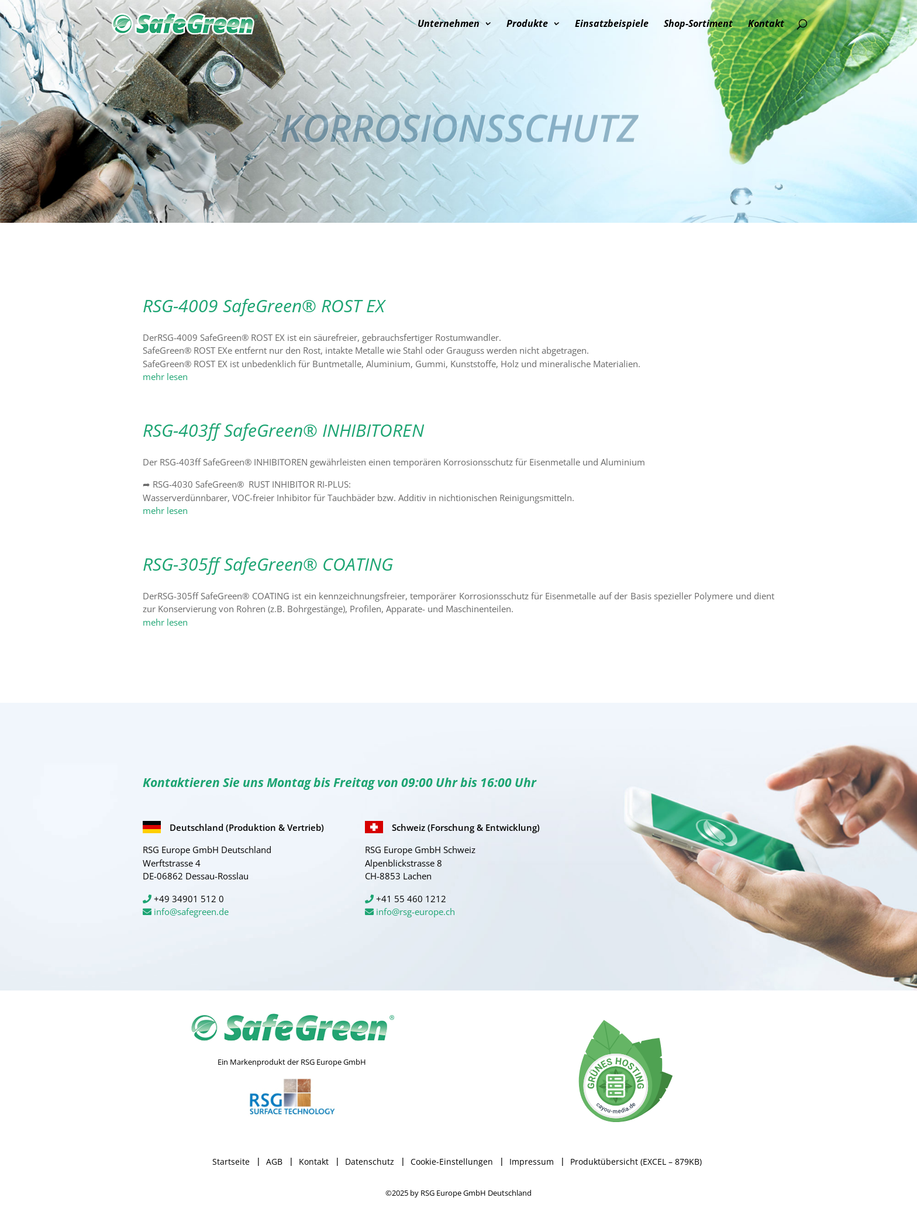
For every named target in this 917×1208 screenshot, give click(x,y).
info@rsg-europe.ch (415, 911)
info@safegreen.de (191, 911)
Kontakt (766, 24)
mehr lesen (165, 376)
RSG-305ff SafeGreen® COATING (268, 564)
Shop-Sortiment (698, 24)
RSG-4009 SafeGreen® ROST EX (264, 305)
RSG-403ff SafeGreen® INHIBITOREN (283, 430)
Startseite (231, 1161)
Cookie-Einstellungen (452, 1161)
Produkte (527, 24)
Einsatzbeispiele (612, 24)
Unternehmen (449, 24)
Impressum (531, 1161)
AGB (274, 1161)
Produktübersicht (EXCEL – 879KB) (636, 1161)
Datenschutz (369, 1161)
